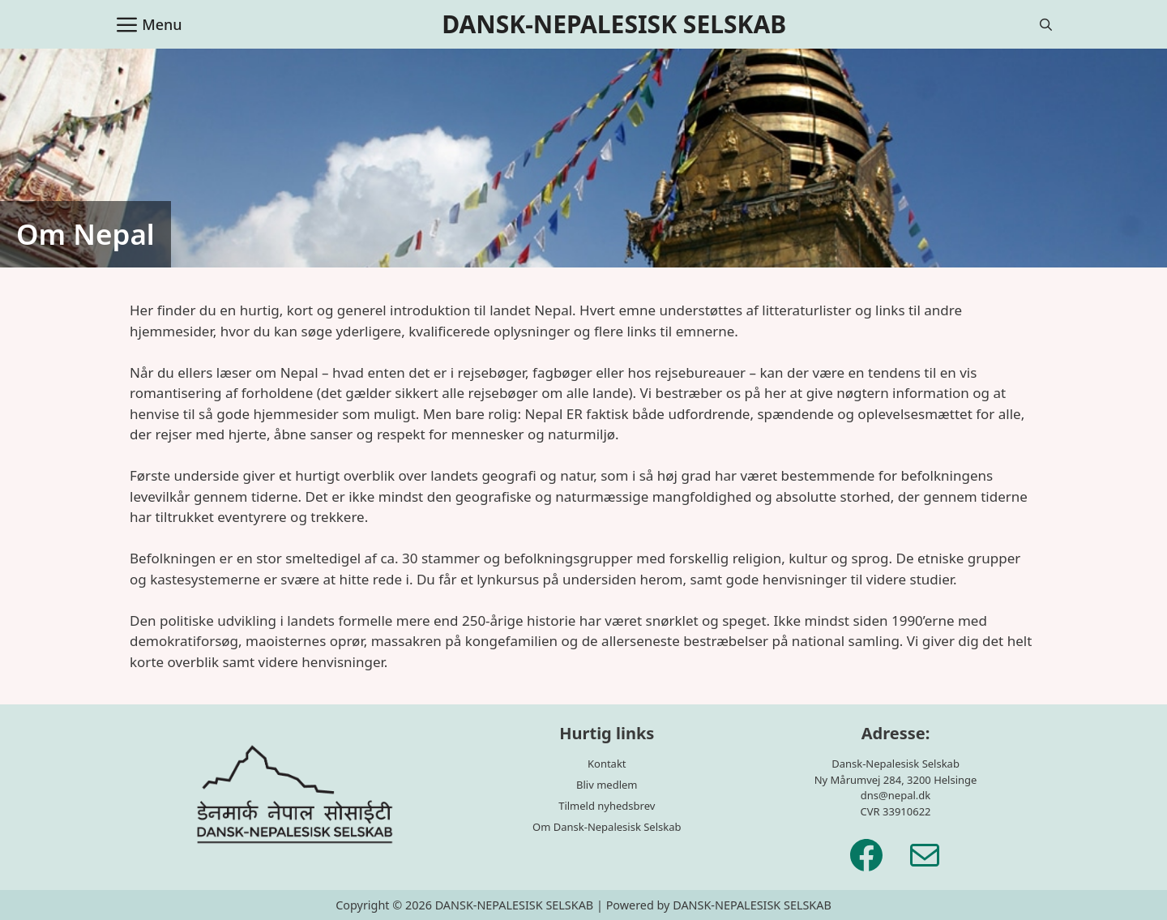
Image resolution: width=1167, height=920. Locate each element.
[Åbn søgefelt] (1046, 24)
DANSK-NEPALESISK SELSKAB (614, 24)
